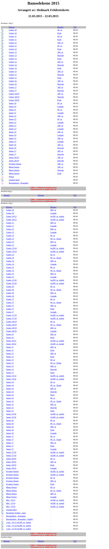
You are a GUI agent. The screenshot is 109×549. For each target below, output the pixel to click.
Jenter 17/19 (11, 452)
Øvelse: (60, 27)
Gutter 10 (13, 30)
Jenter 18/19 (14, 157)
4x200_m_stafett (57, 248)
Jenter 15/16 (11, 414)
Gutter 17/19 (11, 315)
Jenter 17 (12, 151)
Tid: (75, 27)
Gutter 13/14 (11, 248)
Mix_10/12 (10, 500)
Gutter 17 (13, 87)
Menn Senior (14, 167)
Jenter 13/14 (11, 376)
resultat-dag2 (14, 180)
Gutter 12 (13, 43)
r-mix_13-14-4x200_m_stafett (18, 526)
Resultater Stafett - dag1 (16, 513)
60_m (59, 30)
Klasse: (12, 27)
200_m (60, 43)
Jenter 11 (12, 110)
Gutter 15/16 (11, 280)
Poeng (11, 177)
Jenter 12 (12, 116)
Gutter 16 (13, 81)
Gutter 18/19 (14, 94)
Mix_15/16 (10, 506)
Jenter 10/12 (11, 341)
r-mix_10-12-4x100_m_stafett (18, 522)
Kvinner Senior (15, 164)
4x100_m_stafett (57, 216)
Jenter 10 (12, 103)
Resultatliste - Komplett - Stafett (19, 519)
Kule (59, 33)
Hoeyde (60, 55)
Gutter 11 (12, 36)
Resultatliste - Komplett (18, 183)
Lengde (60, 106)
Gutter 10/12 (11, 216)
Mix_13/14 (10, 503)
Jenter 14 (12, 132)
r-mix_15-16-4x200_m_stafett (18, 529)
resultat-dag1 (11, 510)
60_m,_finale (55, 239)
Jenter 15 (12, 138)
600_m (53, 210)
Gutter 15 (13, 71)
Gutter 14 (13, 62)
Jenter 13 (12, 126)
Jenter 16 (12, 145)
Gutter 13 (13, 52)
